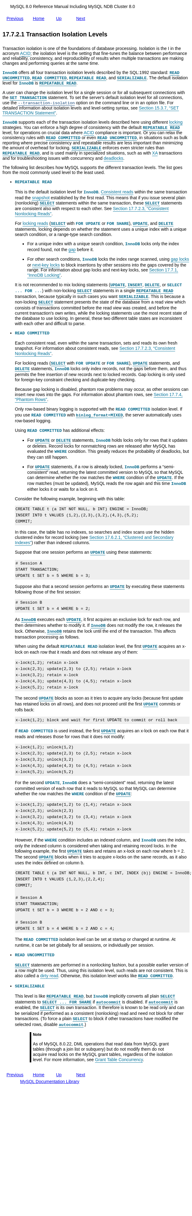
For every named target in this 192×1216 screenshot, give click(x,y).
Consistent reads (117, 191)
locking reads (35, 223)
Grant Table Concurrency (119, 1059)
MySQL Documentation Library (49, 1081)
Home (40, 18)
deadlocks (113, 158)
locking (176, 122)
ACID (25, 53)
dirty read (49, 975)
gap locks (180, 259)
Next (82, 17)
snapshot (41, 197)
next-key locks (46, 265)
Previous (16, 17)
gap (72, 249)
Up (60, 17)
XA (155, 153)
